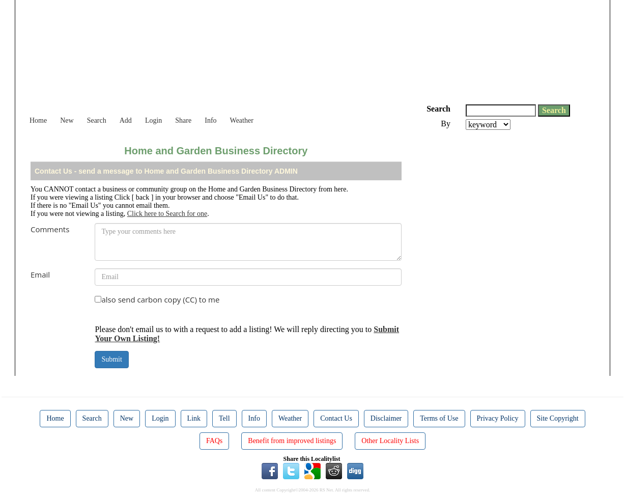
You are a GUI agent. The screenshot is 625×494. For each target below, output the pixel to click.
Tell (224, 418)
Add (126, 120)
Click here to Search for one (167, 213)
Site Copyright (558, 418)
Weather (241, 120)
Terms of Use (439, 418)
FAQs (214, 441)
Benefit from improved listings (292, 441)
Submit (111, 359)
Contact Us (336, 418)
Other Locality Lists (390, 441)
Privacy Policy (498, 418)
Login (153, 120)
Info (210, 120)
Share (183, 120)
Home (38, 120)
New (66, 120)
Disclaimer (386, 418)
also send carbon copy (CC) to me (160, 299)
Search (96, 120)
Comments (50, 229)
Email (40, 274)
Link (194, 418)
